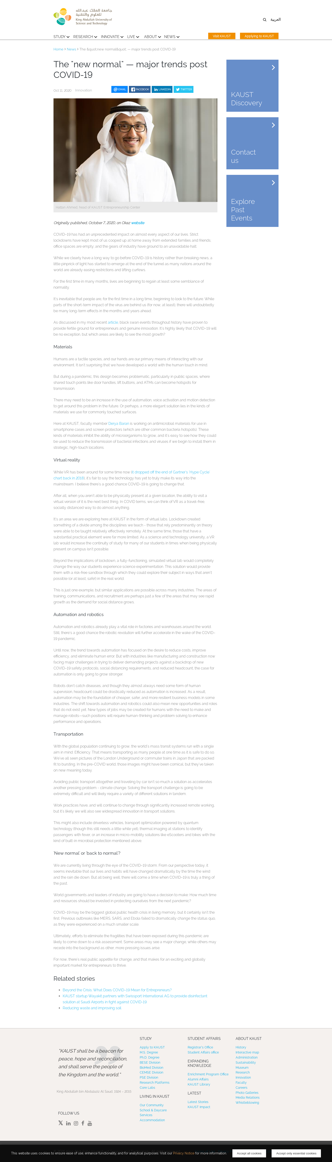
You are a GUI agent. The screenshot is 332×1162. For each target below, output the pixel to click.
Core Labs (147, 1087)
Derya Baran (118, 423)
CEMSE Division (151, 1072)
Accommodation (152, 1120)
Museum (242, 1067)
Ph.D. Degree (149, 1057)
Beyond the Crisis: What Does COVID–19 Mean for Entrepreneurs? (117, 990)
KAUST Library (199, 1084)
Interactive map (247, 1052)
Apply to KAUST (152, 1047)
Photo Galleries (247, 1093)
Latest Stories (198, 1102)
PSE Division (149, 1077)
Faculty (241, 1082)
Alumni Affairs (198, 1079)
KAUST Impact (199, 1107)
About (152, 36)
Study (61, 36)
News (172, 36)
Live (133, 36)
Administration (247, 1057)
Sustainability (246, 1062)
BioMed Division (151, 1067)
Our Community (152, 1105)
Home (58, 49)
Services (146, 1115)
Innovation (243, 1077)
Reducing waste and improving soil (92, 1008)
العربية (275, 19)
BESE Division (150, 1062)
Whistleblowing (247, 1102)
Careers (241, 1087)
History (241, 1047)
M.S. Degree (149, 1052)
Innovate (112, 36)
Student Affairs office (203, 1052)
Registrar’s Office (200, 1047)
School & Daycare (153, 1110)
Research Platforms (154, 1082)
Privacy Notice (183, 1153)
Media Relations (248, 1097)
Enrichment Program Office (208, 1074)
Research (85, 36)
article (113, 322)
